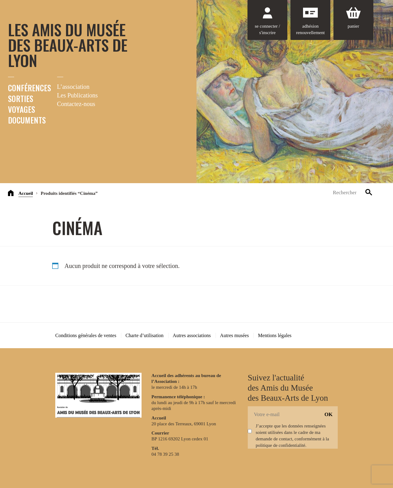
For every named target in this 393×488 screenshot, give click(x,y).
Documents (27, 120)
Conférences (29, 87)
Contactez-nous (76, 103)
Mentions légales (274, 335)
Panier (353, 26)
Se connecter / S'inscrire (267, 29)
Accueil (25, 193)
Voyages (21, 109)
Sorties (20, 98)
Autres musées (234, 335)
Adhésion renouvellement (310, 29)
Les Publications (77, 95)
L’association (73, 86)
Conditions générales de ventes (85, 335)
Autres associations (192, 335)
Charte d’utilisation (145, 335)
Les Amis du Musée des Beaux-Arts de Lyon (67, 44)
